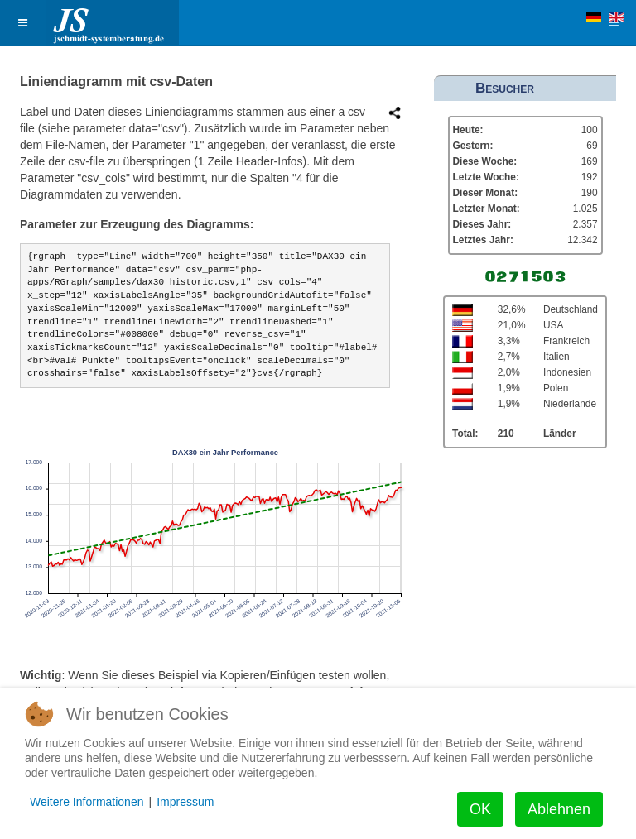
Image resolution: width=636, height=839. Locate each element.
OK (480, 809)
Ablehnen (559, 809)
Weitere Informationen (86, 801)
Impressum (185, 801)
